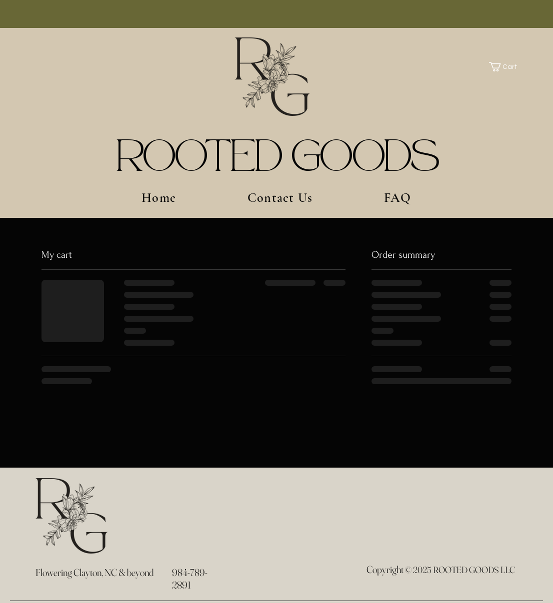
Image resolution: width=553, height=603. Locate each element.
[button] (508, 66)
